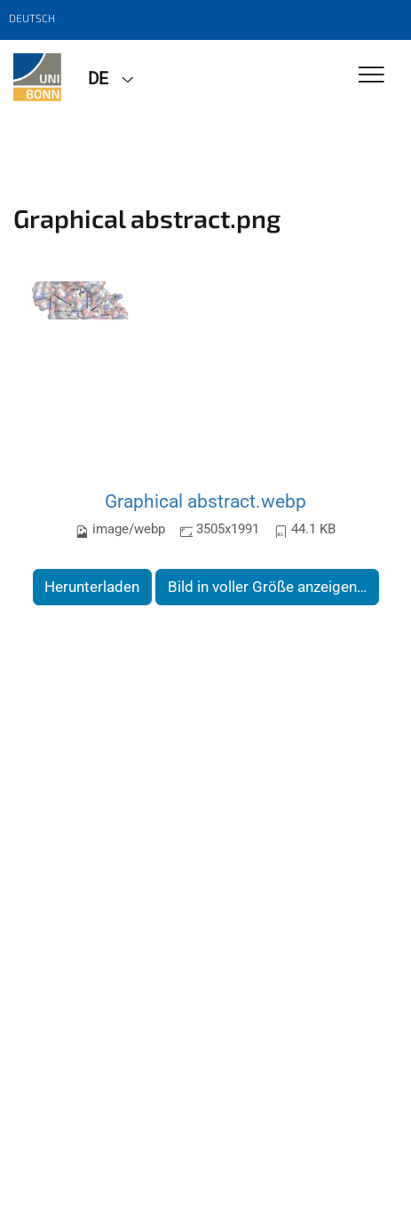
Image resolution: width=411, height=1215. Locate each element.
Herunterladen (91, 587)
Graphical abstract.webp (205, 501)
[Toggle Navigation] (371, 76)
